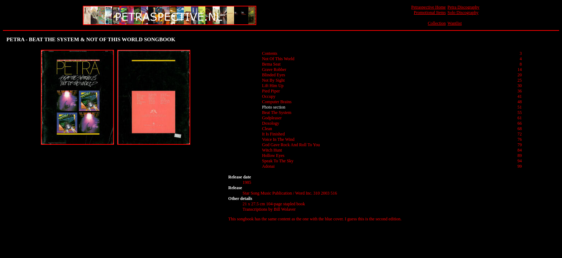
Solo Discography (463, 12)
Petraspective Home (428, 7)
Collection (437, 23)
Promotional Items (430, 12)
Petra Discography (464, 7)
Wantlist (455, 23)
